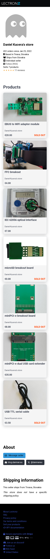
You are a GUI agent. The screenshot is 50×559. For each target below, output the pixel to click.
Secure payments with (18, 534)
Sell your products (11, 524)
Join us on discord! (13, 542)
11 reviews (20, 70)
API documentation (13, 527)
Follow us (9, 546)
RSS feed (9, 549)
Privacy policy (9, 518)
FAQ (5, 515)
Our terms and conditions (15, 521)
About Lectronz (10, 511)
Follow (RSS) (10, 64)
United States (10, 552)
